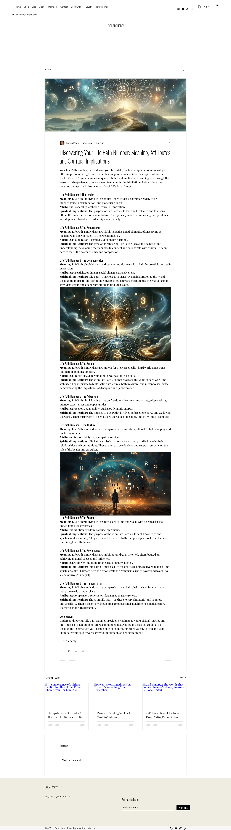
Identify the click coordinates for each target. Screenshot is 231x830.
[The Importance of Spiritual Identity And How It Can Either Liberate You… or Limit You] (66, 695)
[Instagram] (178, 9)
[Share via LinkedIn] (75, 651)
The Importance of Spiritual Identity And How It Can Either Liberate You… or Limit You (66, 715)
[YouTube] (183, 9)
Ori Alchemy (51, 787)
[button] (217, 5)
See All (183, 677)
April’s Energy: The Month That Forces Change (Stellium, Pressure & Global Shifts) (162, 715)
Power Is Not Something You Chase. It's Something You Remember (114, 715)
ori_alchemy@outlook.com (24, 14)
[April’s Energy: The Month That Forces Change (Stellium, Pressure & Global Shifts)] (164, 695)
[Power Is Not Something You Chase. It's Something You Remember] (115, 695)
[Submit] (183, 807)
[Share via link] (83, 651)
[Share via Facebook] (61, 651)
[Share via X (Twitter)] (68, 651)
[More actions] (169, 143)
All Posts (49, 69)
